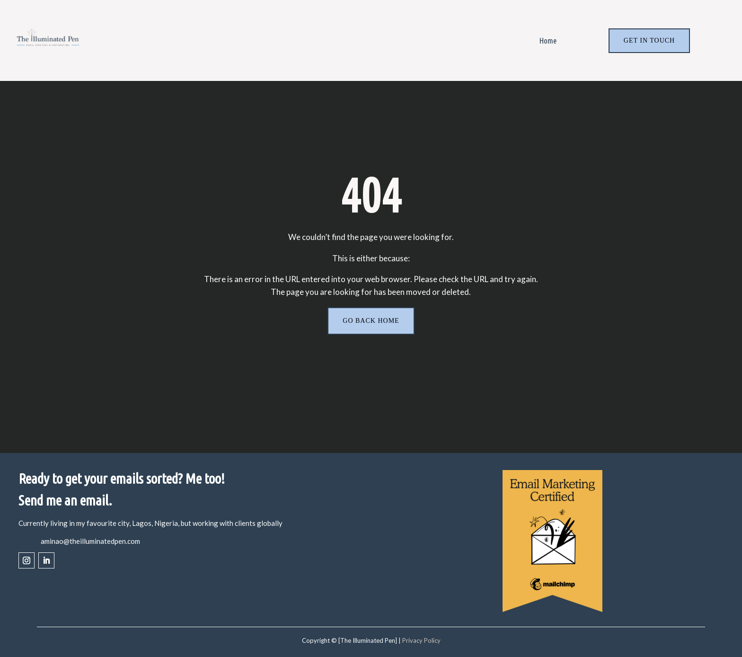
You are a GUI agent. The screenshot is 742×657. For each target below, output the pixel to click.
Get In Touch (649, 40)
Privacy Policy (421, 641)
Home (547, 40)
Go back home (371, 320)
